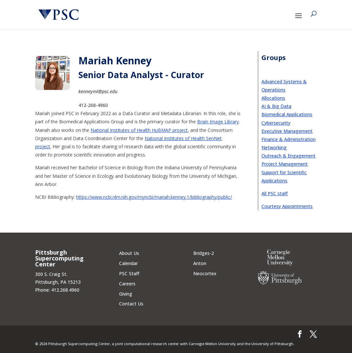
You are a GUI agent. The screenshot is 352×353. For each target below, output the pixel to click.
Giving (125, 294)
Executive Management (287, 131)
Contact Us (131, 304)
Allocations (273, 98)
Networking (274, 147)
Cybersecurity (275, 123)
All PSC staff (274, 193)
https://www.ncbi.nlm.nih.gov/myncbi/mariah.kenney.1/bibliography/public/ (154, 197)
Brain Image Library (218, 121)
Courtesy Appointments (287, 206)
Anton (199, 263)
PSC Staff (129, 273)
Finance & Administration (288, 139)
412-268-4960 (93, 105)
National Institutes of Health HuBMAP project (139, 130)
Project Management (284, 164)
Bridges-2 (203, 253)
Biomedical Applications (286, 114)
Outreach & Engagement (288, 156)
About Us (129, 253)
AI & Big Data (276, 106)
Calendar (128, 263)
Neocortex (205, 273)
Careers (127, 283)
